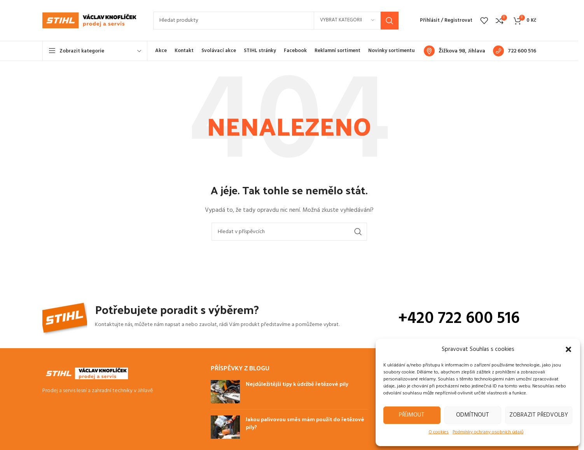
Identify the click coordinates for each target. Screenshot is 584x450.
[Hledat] (276, 21)
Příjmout (412, 415)
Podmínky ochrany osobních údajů (488, 432)
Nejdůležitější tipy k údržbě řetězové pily (297, 384)
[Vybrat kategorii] (347, 20)
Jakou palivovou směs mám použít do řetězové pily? (305, 423)
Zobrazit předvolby (538, 415)
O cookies (438, 432)
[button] (568, 349)
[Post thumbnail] (225, 391)
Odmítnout (472, 415)
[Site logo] (90, 20)
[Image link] (85, 373)
